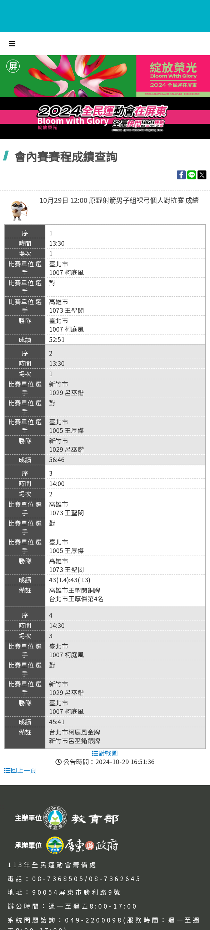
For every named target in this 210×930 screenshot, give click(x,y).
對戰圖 (105, 752)
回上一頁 (20, 770)
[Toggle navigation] (12, 43)
